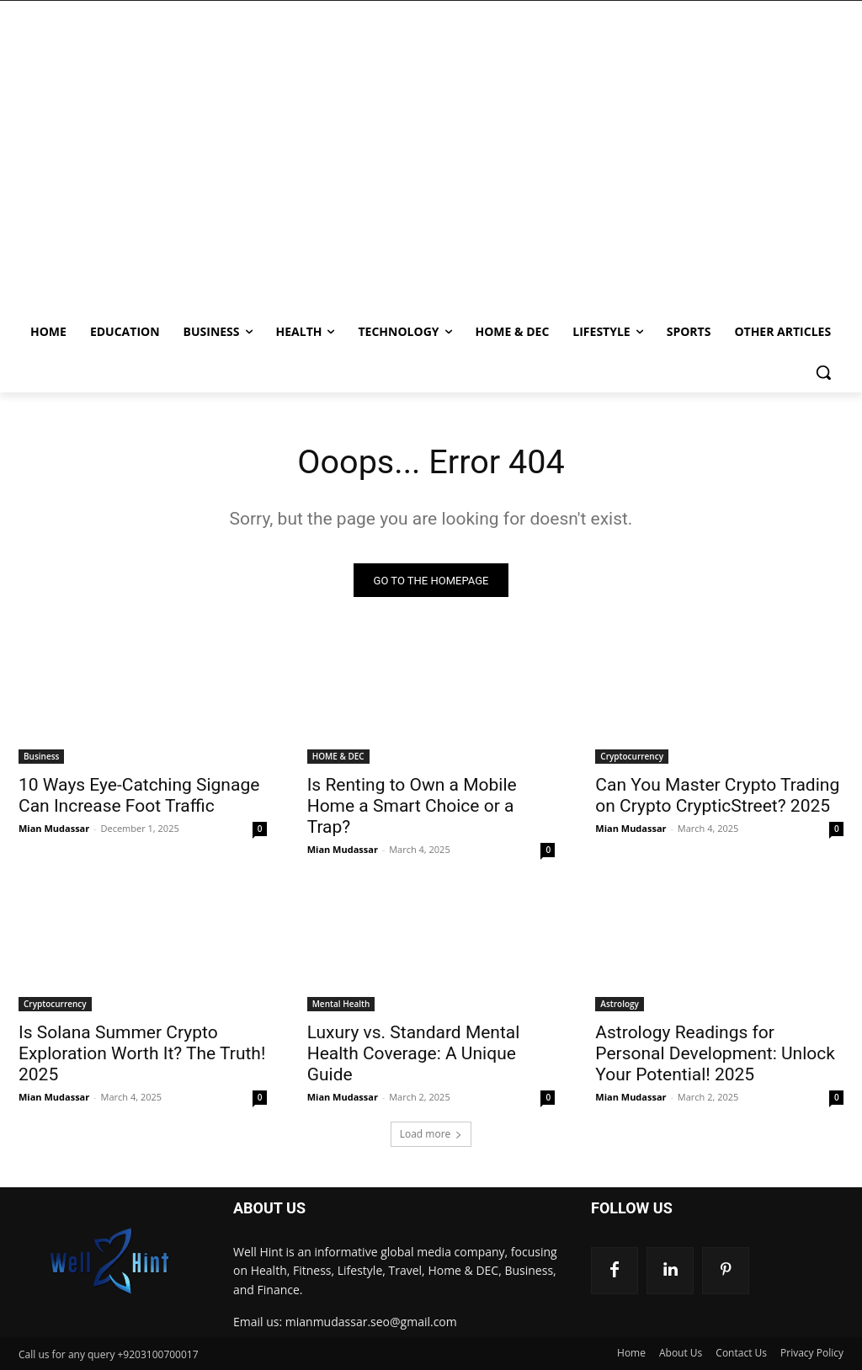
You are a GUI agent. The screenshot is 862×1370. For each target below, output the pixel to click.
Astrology (619, 1004)
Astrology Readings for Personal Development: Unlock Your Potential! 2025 (715, 1054)
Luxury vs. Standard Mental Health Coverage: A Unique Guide (413, 1054)
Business (41, 756)
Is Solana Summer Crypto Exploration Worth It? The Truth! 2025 (142, 1054)
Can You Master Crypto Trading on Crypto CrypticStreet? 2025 (717, 795)
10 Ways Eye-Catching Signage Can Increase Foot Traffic (139, 795)
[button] (823, 372)
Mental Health (341, 1004)
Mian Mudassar (54, 828)
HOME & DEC (338, 756)
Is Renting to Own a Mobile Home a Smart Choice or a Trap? (412, 806)
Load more (431, 1134)
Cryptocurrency (631, 756)
